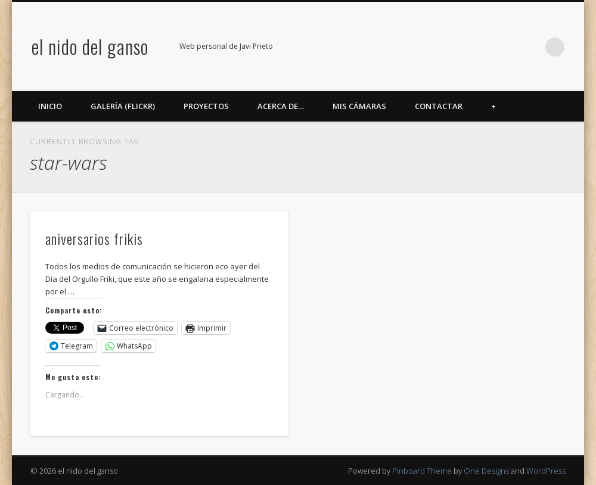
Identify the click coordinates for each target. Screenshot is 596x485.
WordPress (546, 470)
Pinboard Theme (422, 470)
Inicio (50, 106)
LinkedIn (530, 47)
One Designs (486, 470)
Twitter (457, 47)
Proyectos (206, 106)
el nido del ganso (90, 46)
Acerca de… (280, 106)
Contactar (438, 106)
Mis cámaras (359, 106)
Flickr (481, 47)
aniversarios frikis (94, 238)
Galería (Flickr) (123, 106)
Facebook (432, 47)
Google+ (506, 47)
